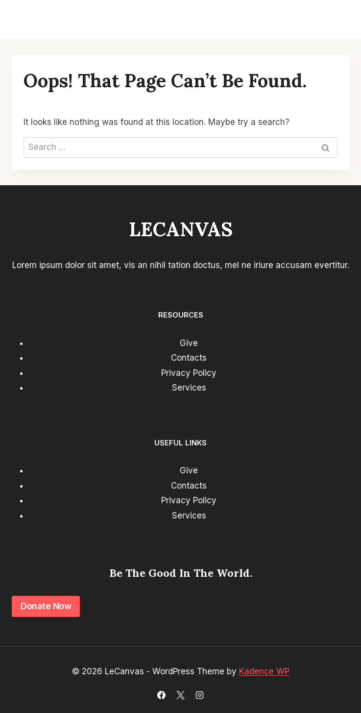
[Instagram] (200, 695)
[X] (180, 695)
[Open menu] (337, 19)
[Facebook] (161, 695)
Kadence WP (264, 671)
